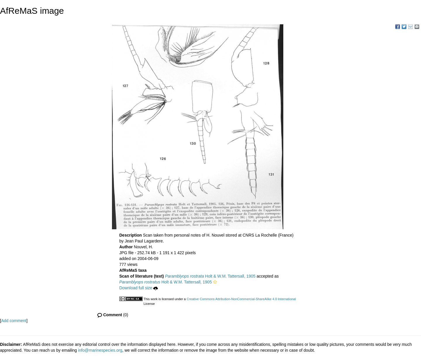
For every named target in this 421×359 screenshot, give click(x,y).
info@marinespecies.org (100, 350)
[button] (215, 282)
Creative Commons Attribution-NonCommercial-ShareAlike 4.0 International (241, 299)
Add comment (13, 320)
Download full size (138, 288)
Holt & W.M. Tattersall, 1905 (210, 276)
